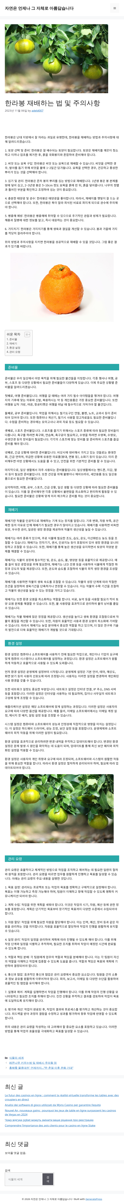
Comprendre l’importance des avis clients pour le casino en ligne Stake (50, 1125)
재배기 (13, 343)
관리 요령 (14, 352)
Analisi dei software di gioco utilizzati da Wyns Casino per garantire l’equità (53, 1105)
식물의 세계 (16, 1058)
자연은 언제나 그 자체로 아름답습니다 (39, 8)
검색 (7, 1170)
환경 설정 (14, 347)
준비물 (13, 339)
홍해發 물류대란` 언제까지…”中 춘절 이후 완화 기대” (41, 1068)
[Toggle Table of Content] (25, 334)
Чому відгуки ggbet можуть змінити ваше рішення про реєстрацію (49, 1120)
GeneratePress (93, 1199)
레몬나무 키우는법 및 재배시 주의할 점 (33, 1063)
